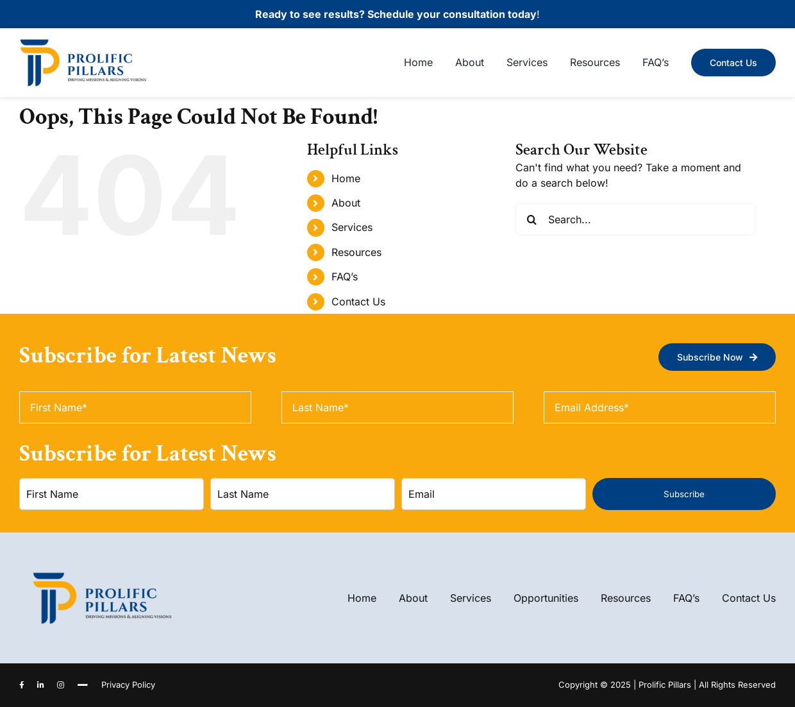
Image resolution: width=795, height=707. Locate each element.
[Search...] (635, 219)
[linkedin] (40, 685)
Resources (356, 252)
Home (345, 178)
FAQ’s (344, 276)
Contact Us (358, 301)
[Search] (531, 219)
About (345, 202)
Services (351, 227)
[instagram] (60, 685)
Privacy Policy (128, 684)
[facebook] (21, 685)
